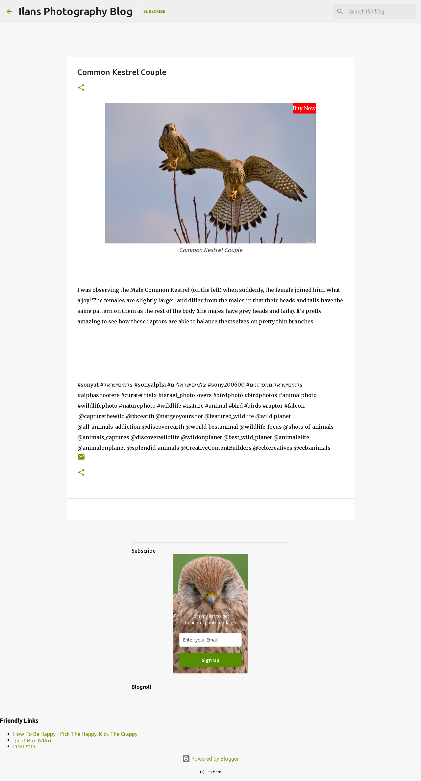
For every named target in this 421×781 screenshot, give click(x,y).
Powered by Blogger (210, 759)
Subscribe (154, 11)
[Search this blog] (381, 11)
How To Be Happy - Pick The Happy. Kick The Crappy (75, 734)
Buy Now (304, 108)
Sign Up (210, 660)
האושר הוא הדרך (32, 740)
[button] (81, 88)
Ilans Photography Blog (75, 11)
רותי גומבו (24, 746)
